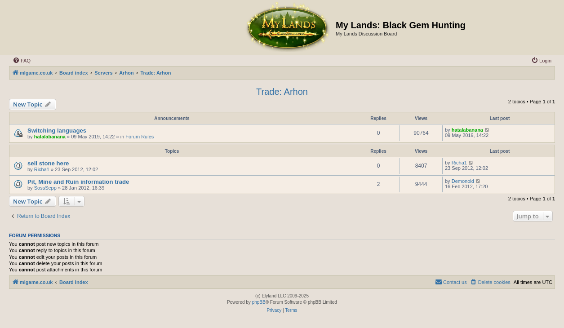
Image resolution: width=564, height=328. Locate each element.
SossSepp (45, 188)
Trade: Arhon (282, 92)
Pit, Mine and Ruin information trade (78, 181)
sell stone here (48, 163)
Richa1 (41, 169)
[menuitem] (21, 60)
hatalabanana (50, 136)
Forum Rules (139, 136)
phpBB (259, 302)
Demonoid (463, 181)
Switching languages (56, 130)
